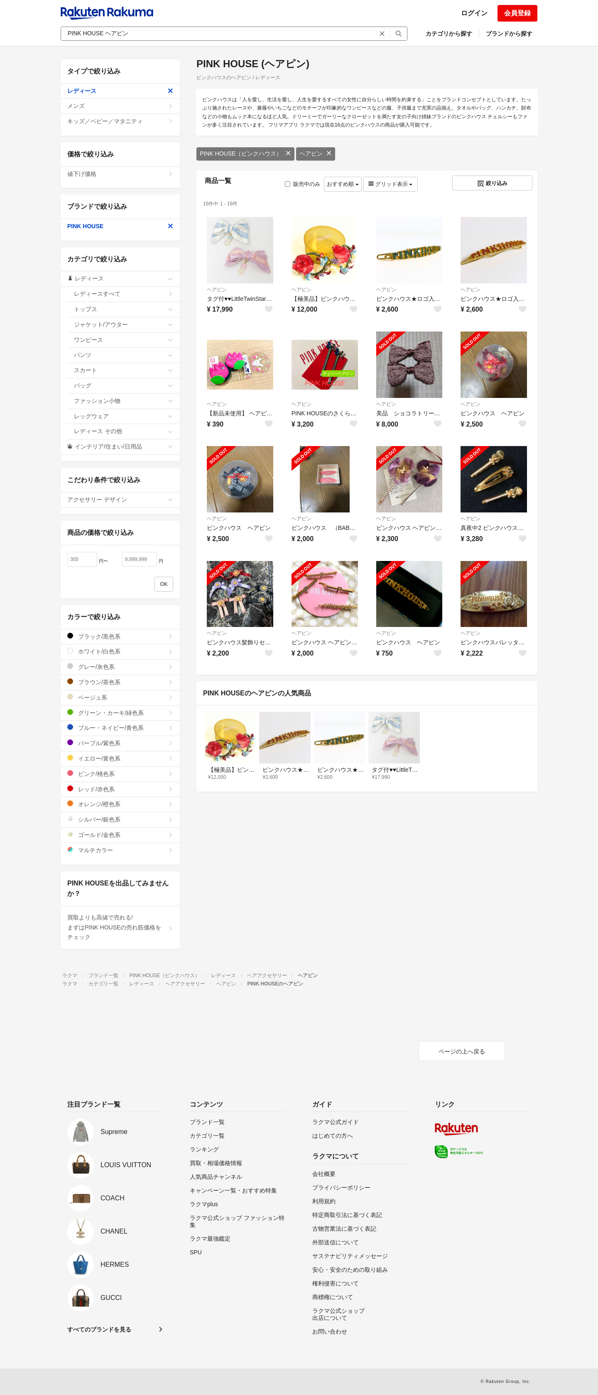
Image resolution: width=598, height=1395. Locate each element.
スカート (123, 370)
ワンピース (123, 340)
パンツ (123, 354)
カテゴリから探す (449, 33)
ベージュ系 (120, 697)
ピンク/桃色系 (120, 773)
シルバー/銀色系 (120, 819)
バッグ (123, 385)
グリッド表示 (390, 184)
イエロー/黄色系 (120, 758)
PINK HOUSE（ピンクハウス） (245, 153)
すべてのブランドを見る (99, 1329)
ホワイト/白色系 (120, 651)
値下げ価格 (120, 174)
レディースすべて (123, 293)
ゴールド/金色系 (120, 834)
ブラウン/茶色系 (120, 681)
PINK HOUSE (120, 226)
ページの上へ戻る (462, 1051)
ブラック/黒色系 (120, 636)
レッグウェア (123, 416)
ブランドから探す (509, 33)
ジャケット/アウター (123, 324)
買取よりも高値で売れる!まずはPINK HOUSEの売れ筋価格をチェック (120, 927)
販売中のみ (302, 184)
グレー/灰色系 (120, 666)
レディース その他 (123, 431)
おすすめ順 (343, 184)
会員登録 (517, 13)
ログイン (474, 13)
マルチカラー (120, 850)
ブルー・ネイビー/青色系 (120, 727)
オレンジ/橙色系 (120, 803)
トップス (123, 309)
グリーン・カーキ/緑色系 (120, 712)
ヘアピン (315, 153)
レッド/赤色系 (120, 789)
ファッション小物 (123, 401)
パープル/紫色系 (120, 742)
